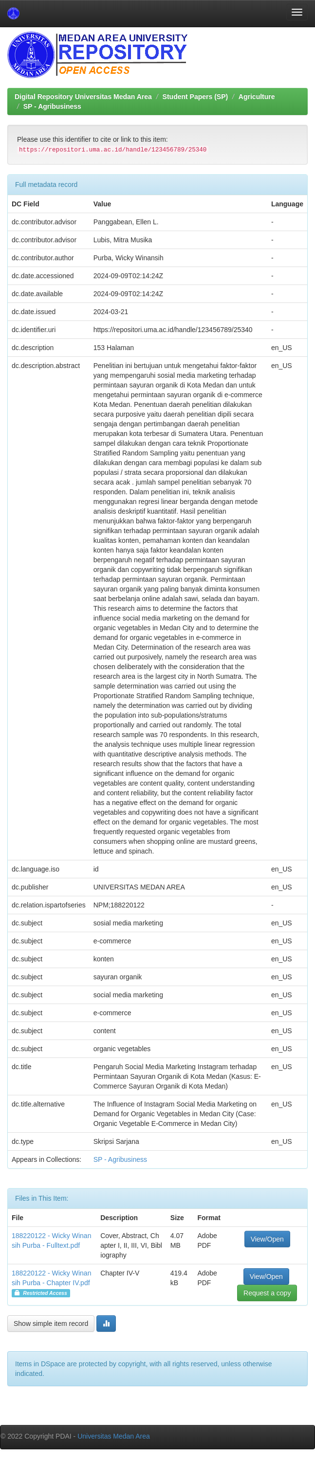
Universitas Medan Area (113, 1436)
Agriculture (257, 97)
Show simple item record (51, 1323)
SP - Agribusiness (52, 106)
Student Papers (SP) (195, 97)
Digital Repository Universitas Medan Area (83, 97)
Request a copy (267, 1293)
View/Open (267, 1239)
